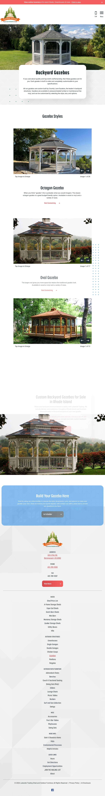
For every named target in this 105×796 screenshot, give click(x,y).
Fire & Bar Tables (52, 720)
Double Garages (52, 648)
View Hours (47, 584)
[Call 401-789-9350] (95, 14)
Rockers (52, 699)
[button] (82, 170)
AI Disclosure (86, 783)
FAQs (52, 741)
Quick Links (53, 755)
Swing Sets (53, 727)
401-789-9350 (52, 567)
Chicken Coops (52, 651)
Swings (52, 706)
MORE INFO (52, 733)
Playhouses (52, 724)
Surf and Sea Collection (52, 703)
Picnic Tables (52, 695)
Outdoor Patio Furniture (52, 669)
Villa (52, 630)
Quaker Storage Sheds (52, 623)
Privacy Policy (74, 783)
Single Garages (52, 644)
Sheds (52, 597)
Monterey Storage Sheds (52, 619)
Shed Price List (52, 600)
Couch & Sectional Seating (52, 680)
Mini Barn (52, 615)
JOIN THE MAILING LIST (52, 770)
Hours (52, 758)
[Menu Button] (101, 14)
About (52, 773)
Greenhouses (52, 640)
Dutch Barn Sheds (52, 612)
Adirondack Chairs (52, 673)
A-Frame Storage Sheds (52, 604)
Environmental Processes (52, 745)
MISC (52, 712)
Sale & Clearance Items (52, 737)
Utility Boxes (52, 627)
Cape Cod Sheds (52, 608)
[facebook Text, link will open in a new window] (52, 791)
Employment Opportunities (52, 766)
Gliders (52, 688)
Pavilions (52, 659)
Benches (52, 676)
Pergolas (52, 663)
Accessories (52, 716)
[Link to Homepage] (10, 21)
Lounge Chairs (52, 691)
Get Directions (52, 762)
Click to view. (76, 2)
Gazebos (52, 655)
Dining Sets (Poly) (52, 684)
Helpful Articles (52, 748)
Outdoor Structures (52, 637)
